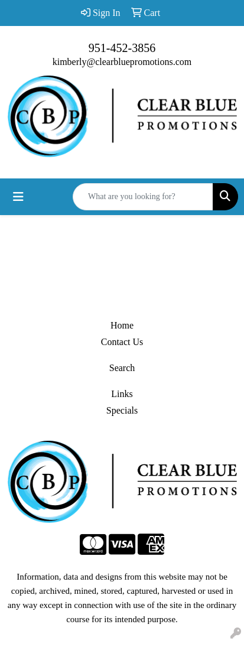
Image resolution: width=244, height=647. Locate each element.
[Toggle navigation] (18, 196)
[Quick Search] (143, 196)
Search (122, 368)
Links (121, 394)
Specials (122, 410)
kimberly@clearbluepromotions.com (122, 62)
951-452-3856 (122, 47)
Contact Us (122, 342)
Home (122, 325)
